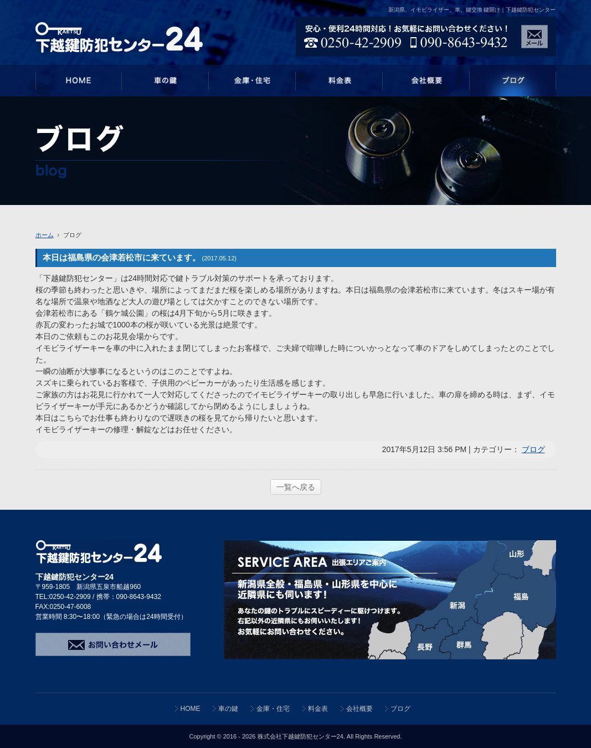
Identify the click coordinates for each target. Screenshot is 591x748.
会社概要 (359, 709)
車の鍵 (228, 709)
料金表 (318, 709)
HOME (191, 709)
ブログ (533, 449)
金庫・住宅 (273, 709)
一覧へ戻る (295, 487)
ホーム (44, 235)
